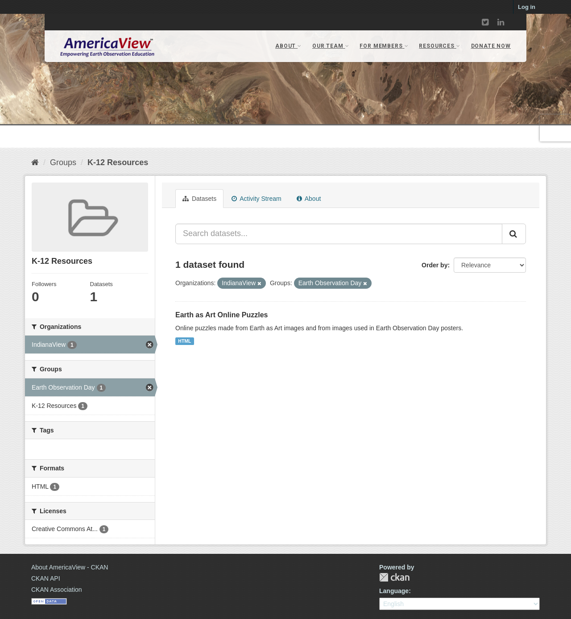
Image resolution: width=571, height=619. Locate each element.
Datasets (199, 198)
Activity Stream (256, 198)
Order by (434, 265)
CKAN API (45, 578)
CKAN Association (56, 589)
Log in (526, 7)
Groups (63, 162)
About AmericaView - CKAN (69, 567)
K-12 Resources (117, 162)
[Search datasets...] (338, 234)
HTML (184, 341)
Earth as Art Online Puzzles (221, 315)
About (309, 198)
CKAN (394, 577)
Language (394, 590)
